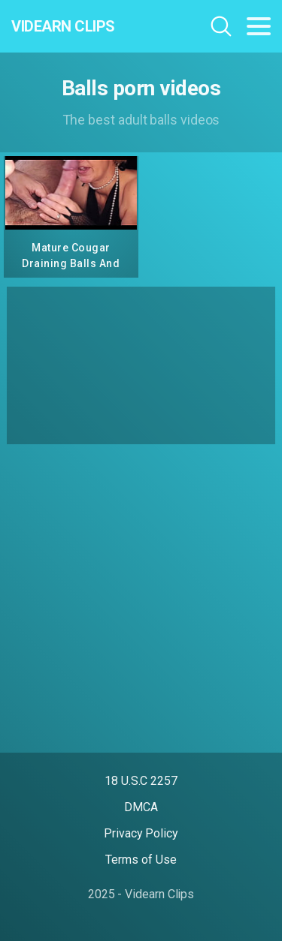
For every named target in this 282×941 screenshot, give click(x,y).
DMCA (141, 807)
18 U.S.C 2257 (141, 781)
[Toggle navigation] (259, 26)
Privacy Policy (141, 833)
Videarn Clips (63, 26)
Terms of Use (140, 859)
